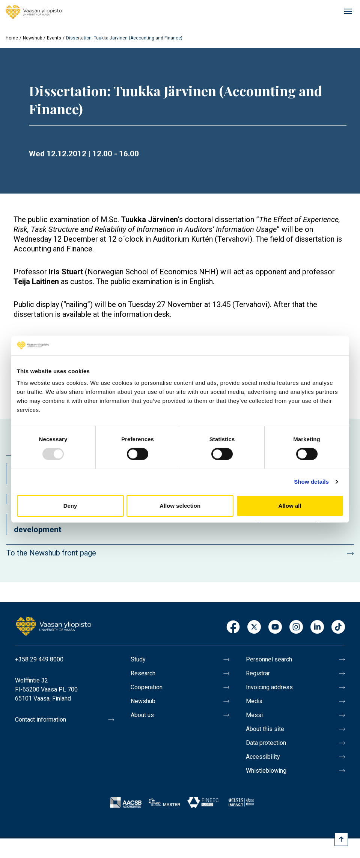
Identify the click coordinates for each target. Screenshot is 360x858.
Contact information (40, 719)
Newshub (32, 38)
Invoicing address (269, 687)
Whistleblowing (266, 770)
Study (138, 659)
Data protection (266, 742)
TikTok (338, 627)
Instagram (296, 627)
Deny (70, 505)
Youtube (275, 627)
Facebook (233, 627)
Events (54, 38)
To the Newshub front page (51, 552)
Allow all (290, 505)
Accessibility (263, 756)
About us (142, 715)
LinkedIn (317, 627)
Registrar (258, 673)
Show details (311, 481)
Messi (254, 715)
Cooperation (147, 687)
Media (254, 701)
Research (143, 673)
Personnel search (269, 659)
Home (12, 38)
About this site (265, 728)
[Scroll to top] (341, 839)
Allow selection (180, 505)
